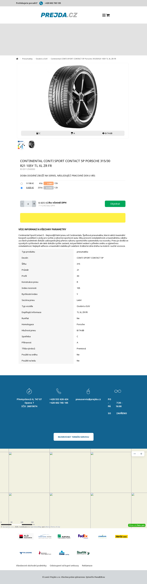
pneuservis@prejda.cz (88, 399)
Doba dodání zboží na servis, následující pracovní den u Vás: (58, 175)
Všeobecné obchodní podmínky (31, 565)
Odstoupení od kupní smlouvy (64, 565)
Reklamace (87, 565)
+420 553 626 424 (58, 399)
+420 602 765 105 (53, 3)
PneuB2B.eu (99, 577)
